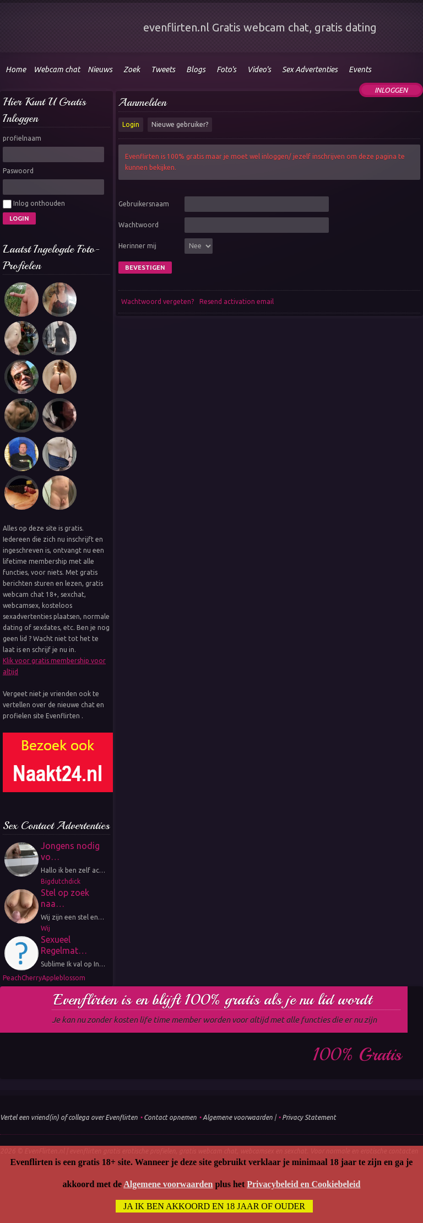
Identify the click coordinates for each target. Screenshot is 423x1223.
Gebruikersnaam (143, 203)
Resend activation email (236, 301)
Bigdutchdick (60, 881)
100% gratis (357, 1055)
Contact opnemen (170, 1117)
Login (130, 124)
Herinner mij (137, 245)
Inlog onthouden (34, 204)
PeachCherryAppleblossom (44, 977)
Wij (45, 928)
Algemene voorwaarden (238, 1117)
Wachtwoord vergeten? (157, 301)
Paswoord (18, 170)
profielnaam (22, 138)
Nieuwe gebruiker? (179, 124)
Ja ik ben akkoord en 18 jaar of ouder (214, 1206)
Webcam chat (57, 69)
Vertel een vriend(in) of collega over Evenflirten (69, 1117)
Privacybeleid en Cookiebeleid (303, 1184)
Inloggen (391, 90)
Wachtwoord (138, 224)
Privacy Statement (309, 1117)
